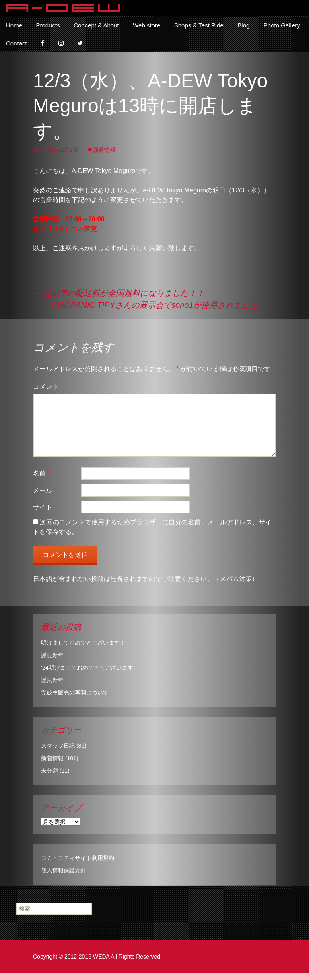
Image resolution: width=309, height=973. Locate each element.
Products (48, 25)
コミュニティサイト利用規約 (77, 858)
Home (14, 25)
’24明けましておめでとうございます (87, 667)
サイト (42, 507)
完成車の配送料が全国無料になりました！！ (118, 293)
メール (45, 490)
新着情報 (104, 149)
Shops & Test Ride (199, 25)
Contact (16, 43)
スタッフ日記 (58, 745)
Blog (243, 25)
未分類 (49, 770)
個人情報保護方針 (63, 870)
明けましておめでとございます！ (83, 642)
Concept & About (96, 25)
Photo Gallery (282, 25)
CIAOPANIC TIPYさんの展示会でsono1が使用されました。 (163, 305)
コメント (46, 386)
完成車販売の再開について (75, 692)
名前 (41, 473)
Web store (146, 25)
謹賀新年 (52, 655)
